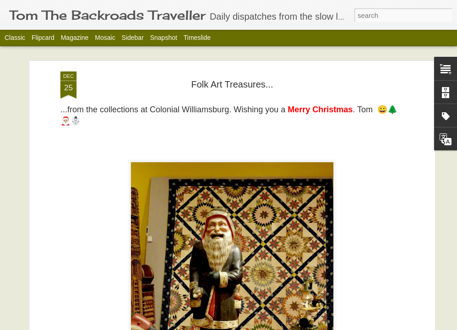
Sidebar (133, 37)
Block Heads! (60, 294)
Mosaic (105, 37)
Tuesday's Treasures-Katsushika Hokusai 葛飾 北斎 (292, 304)
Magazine (75, 37)
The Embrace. (386, 294)
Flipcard (43, 37)
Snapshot (163, 37)
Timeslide (197, 37)
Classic (15, 37)
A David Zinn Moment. (183, 294)
